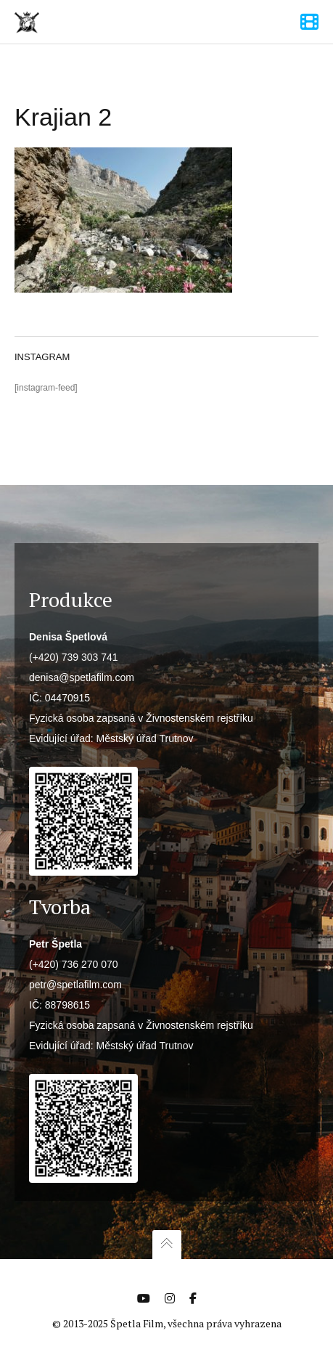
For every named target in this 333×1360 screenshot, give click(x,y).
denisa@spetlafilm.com (81, 677)
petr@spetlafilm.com (75, 984)
